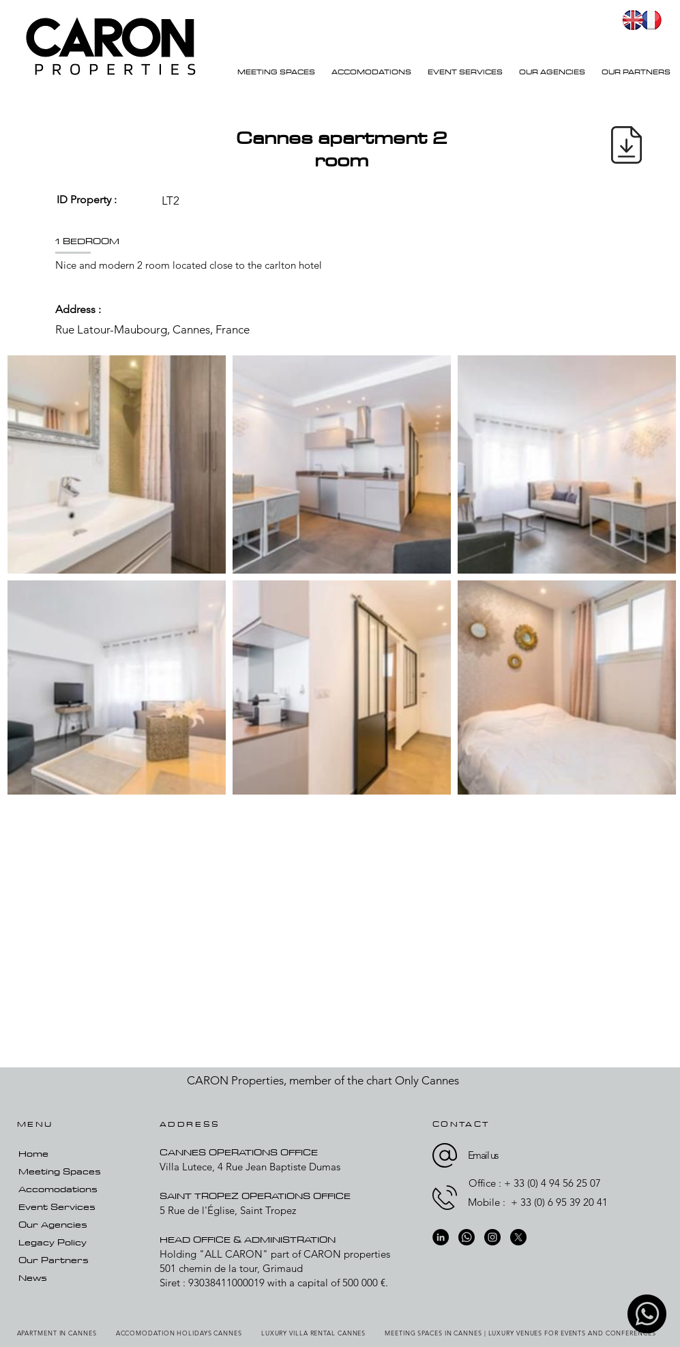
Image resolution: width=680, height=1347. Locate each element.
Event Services (56, 1206)
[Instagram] (492, 1237)
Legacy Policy (52, 1242)
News (32, 1277)
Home (33, 1153)
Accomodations (58, 1189)
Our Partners (53, 1260)
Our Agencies (52, 1224)
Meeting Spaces (59, 1171)
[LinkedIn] (440, 1237)
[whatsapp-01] (646, 1313)
